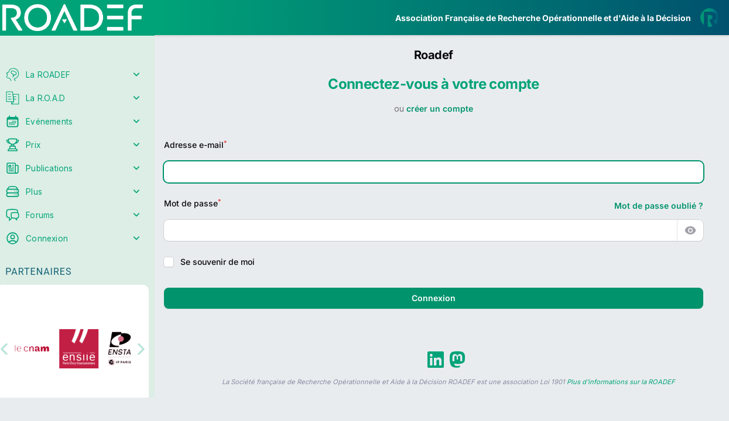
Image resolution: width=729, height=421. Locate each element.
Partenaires (48, 269)
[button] (17, 347)
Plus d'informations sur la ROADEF (621, 382)
